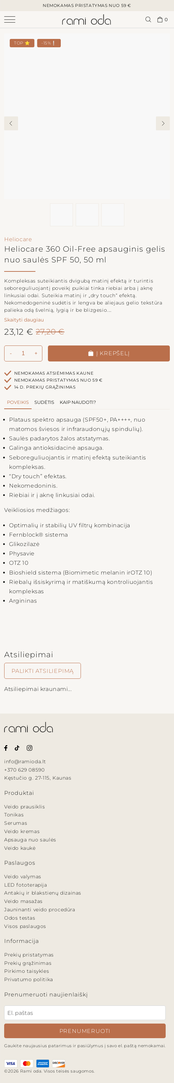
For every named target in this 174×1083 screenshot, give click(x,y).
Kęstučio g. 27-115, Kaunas (38, 778)
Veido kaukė (20, 848)
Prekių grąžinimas (27, 963)
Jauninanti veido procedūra (39, 909)
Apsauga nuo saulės (30, 840)
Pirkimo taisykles (26, 971)
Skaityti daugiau (24, 320)
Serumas (15, 823)
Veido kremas (22, 831)
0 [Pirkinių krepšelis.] (162, 20)
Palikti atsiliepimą (42, 671)
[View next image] (163, 123)
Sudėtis (44, 402)
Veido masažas (23, 901)
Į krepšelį (109, 353)
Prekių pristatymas (29, 955)
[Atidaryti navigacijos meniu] (15, 19)
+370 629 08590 (24, 770)
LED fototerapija (25, 885)
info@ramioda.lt (25, 761)
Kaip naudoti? (78, 402)
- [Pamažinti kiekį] (11, 353)
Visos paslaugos (25, 926)
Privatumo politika (28, 979)
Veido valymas (22, 876)
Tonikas (14, 815)
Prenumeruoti (85, 1031)
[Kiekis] (23, 353)
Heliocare (18, 239)
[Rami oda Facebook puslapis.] (5, 747)
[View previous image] (11, 123)
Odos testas (19, 918)
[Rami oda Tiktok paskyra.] (17, 747)
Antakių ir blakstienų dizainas (42, 893)
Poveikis (18, 402)
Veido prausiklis (24, 807)
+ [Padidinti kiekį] (36, 353)
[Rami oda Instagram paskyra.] (29, 747)
